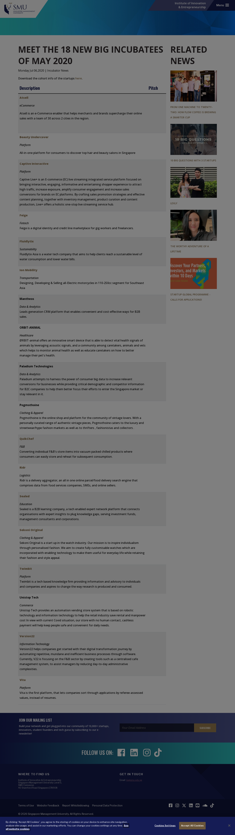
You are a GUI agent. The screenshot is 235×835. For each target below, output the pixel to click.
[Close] (229, 825)
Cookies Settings (165, 825)
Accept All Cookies (192, 825)
